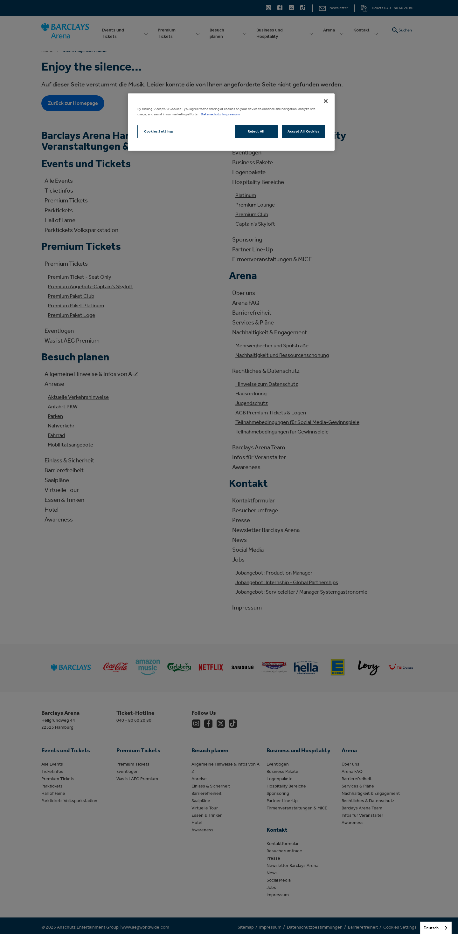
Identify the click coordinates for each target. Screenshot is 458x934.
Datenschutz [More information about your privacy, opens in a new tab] (211, 114)
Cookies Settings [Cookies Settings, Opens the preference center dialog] (159, 131)
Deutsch (431, 927)
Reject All (256, 131)
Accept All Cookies (303, 131)
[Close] (326, 101)
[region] (231, 122)
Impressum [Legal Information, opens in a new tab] (231, 114)
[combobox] (436, 928)
